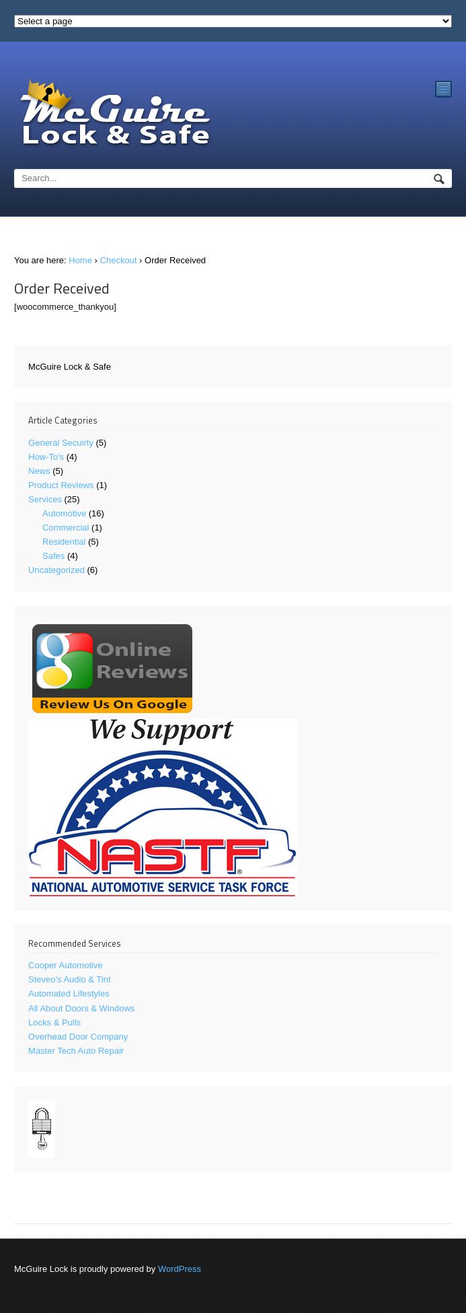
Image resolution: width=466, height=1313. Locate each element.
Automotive (64, 513)
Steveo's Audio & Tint (69, 979)
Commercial (65, 528)
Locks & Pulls (54, 1022)
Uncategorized (56, 570)
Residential (63, 542)
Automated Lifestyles (69, 993)
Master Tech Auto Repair (76, 1051)
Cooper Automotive (65, 965)
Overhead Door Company (78, 1037)
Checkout (118, 260)
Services (45, 499)
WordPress (179, 1269)
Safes (53, 556)
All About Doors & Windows (81, 1008)
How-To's (46, 457)
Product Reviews (61, 485)
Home (80, 260)
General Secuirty (60, 443)
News (39, 471)
